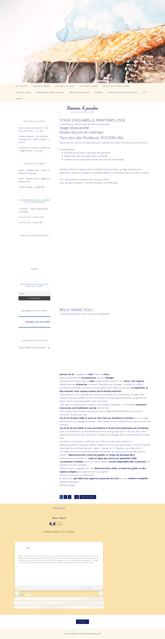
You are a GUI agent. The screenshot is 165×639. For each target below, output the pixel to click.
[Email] (34, 293)
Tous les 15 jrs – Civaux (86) (30, 222)
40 (77, 497)
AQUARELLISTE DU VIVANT (34, 311)
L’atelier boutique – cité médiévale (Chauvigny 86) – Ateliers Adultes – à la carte (34, 139)
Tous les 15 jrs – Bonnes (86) (31, 217)
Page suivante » (88, 497)
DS (27, 548)
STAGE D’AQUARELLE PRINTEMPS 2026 (92, 120)
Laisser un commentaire (99, 124)
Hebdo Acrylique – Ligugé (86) (31, 187)
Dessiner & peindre (82, 108)
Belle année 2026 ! (77, 309)
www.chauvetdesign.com (90, 634)
